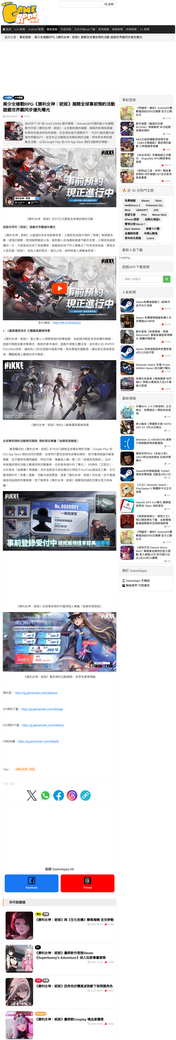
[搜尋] (81, 4)
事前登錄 (52, 29)
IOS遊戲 (19, 97)
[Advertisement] (74, 68)
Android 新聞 (36, 29)
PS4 (144, 214)
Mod (128, 210)
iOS (156, 210)
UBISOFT (142, 210)
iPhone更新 (132, 219)
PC (37, 947)
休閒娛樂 (131, 29)
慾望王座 (130, 214)
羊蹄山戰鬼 (150, 233)
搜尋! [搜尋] (109, 4)
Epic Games (133, 228)
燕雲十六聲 (152, 228)
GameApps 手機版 (136, 580)
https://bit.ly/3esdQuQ (67, 322)
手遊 (46, 914)
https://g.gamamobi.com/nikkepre (36, 692)
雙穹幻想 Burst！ (135, 224)
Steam (145, 200)
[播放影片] (60, 288)
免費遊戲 (130, 200)
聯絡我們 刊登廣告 (136, 585)
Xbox (158, 200)
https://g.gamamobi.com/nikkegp (42, 709)
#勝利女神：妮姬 (25, 769)
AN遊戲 (8, 97)
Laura (150, 238)
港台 (38, 914)
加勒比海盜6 (152, 219)
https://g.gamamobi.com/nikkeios (43, 725)
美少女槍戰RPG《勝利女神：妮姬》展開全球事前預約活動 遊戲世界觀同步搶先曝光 (88, 37)
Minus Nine (159, 214)
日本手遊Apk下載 (84, 29)
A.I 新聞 (144, 29)
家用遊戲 (103, 29)
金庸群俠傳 (132, 233)
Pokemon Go (154, 205)
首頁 (7, 29)
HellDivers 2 (133, 205)
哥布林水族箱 (133, 238)
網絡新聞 (117, 29)
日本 (38, 980)
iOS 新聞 (19, 29)
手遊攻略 (65, 29)
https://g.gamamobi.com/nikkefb (38, 741)
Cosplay (40, 1013)
